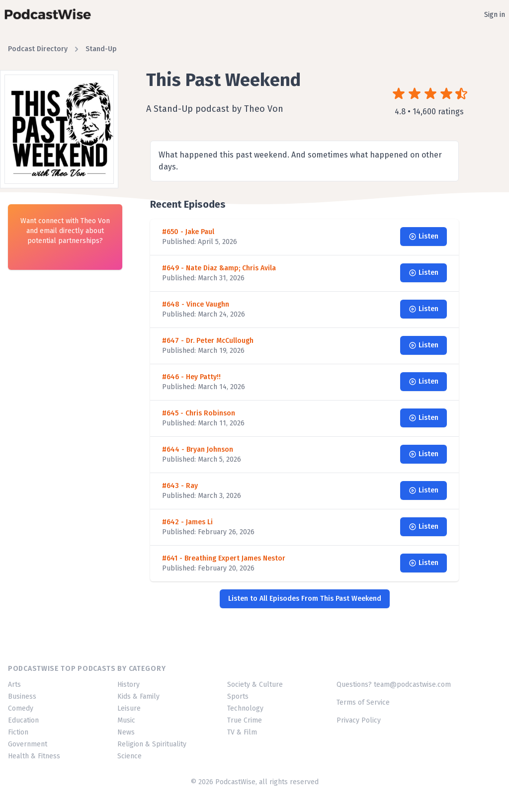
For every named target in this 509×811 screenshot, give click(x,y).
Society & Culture (255, 684)
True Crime (244, 720)
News (126, 732)
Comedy (20, 708)
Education (23, 720)
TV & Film (242, 732)
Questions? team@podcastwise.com (394, 684)
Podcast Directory (38, 49)
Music (126, 720)
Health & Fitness (34, 756)
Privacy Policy (359, 720)
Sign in (494, 14)
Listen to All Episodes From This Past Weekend (304, 598)
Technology (245, 708)
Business (22, 696)
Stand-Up (101, 49)
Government (27, 744)
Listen (423, 236)
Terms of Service (363, 702)
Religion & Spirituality (151, 744)
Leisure (129, 708)
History (128, 684)
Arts (14, 684)
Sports (238, 696)
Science (129, 756)
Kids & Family (138, 696)
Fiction (18, 732)
